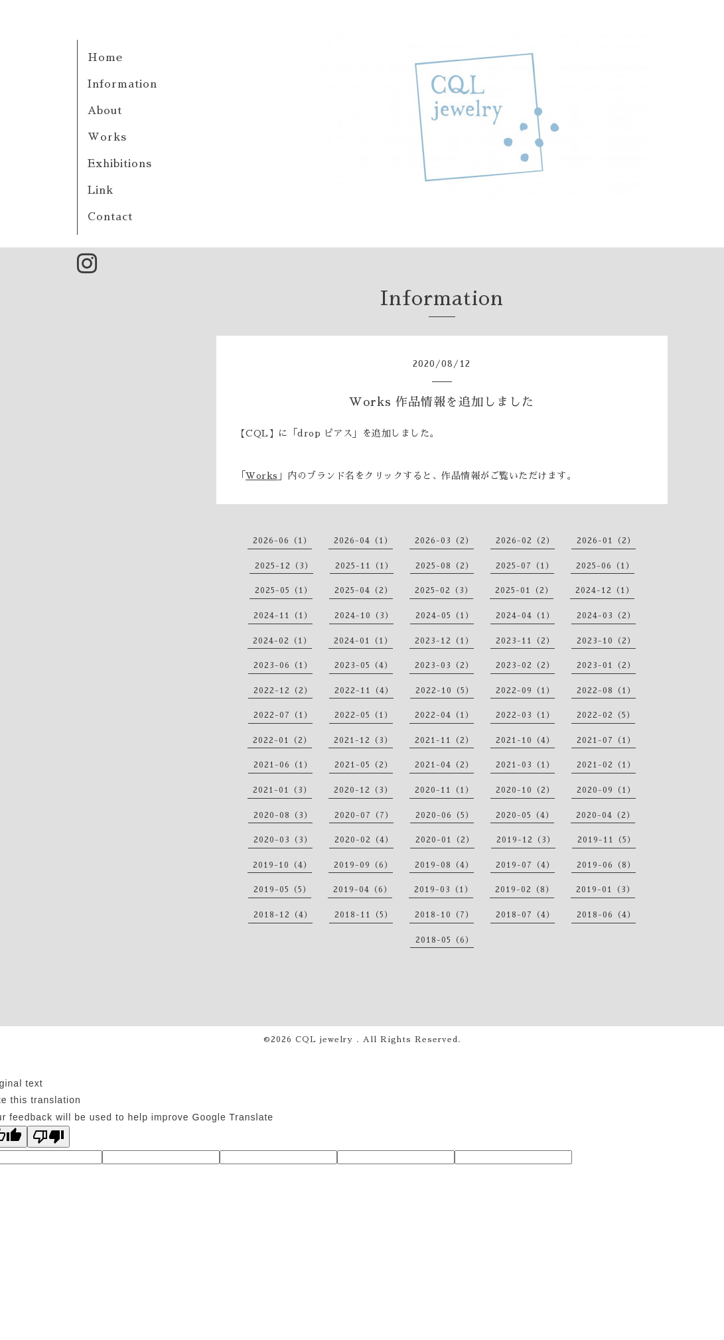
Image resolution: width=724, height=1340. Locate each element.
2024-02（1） (282, 641)
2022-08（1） (606, 691)
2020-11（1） (444, 790)
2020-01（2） (444, 840)
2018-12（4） (283, 915)
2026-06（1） (282, 541)
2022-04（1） (444, 715)
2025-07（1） (525, 566)
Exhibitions (120, 164)
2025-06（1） (605, 566)
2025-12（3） (284, 566)
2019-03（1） (443, 890)
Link (100, 190)
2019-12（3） (525, 840)
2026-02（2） (525, 541)
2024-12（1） (604, 590)
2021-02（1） (606, 765)
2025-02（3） (444, 590)
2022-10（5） (444, 691)
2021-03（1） (525, 765)
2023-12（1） (444, 641)
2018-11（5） (363, 915)
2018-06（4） (606, 915)
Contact (110, 217)
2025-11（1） (364, 566)
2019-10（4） (282, 865)
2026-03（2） (444, 541)
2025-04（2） (363, 590)
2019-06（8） (606, 865)
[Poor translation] (48, 1137)
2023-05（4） (363, 665)
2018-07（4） (525, 915)
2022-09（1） (525, 691)
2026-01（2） (606, 541)
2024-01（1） (363, 641)
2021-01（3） (282, 790)
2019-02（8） (524, 890)
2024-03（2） (606, 616)
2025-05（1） (284, 590)
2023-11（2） (525, 641)
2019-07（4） (525, 865)
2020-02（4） (364, 840)
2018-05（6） (444, 940)
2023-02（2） (525, 665)
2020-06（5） (444, 815)
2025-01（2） (524, 590)
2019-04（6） (362, 890)
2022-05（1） (363, 715)
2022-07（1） (283, 715)
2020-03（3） (283, 840)
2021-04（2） (444, 765)
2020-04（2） (605, 815)
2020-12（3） (363, 790)
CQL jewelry (325, 1039)
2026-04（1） (363, 541)
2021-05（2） (363, 765)
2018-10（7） (444, 915)
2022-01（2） (282, 740)
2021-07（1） (606, 740)
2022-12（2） (283, 691)
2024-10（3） (364, 616)
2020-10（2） (525, 790)
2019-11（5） (606, 840)
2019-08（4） (444, 865)
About (105, 110)
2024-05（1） (444, 616)
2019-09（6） (363, 865)
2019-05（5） (282, 890)
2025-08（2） (444, 566)
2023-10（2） (606, 641)
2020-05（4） (525, 815)
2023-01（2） (606, 665)
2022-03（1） (525, 715)
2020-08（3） (283, 815)
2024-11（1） (283, 616)
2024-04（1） (525, 616)
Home (105, 57)
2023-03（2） (444, 665)
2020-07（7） (364, 815)
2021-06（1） (283, 765)
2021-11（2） (444, 740)
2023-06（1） (283, 665)
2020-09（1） (606, 790)
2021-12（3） (363, 740)
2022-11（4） (364, 691)
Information (122, 84)
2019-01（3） (605, 890)
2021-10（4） (525, 740)
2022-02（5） (606, 715)
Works (107, 137)
